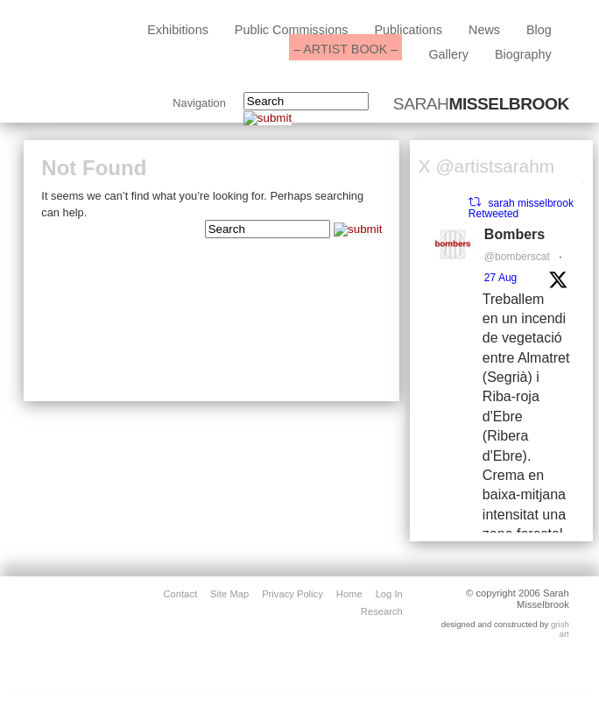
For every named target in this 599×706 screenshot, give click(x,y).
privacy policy (292, 593)
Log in (389, 593)
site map (229, 593)
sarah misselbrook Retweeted (521, 208)
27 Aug (500, 278)
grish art (560, 629)
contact (180, 593)
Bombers (514, 234)
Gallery (448, 54)
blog (539, 30)
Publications (408, 30)
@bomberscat (517, 257)
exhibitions (177, 30)
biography (523, 54)
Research (382, 611)
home (349, 593)
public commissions (292, 30)
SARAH (481, 103)
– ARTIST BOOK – (345, 49)
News (484, 30)
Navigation (199, 103)
